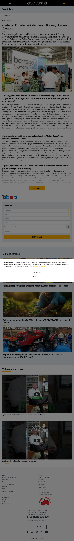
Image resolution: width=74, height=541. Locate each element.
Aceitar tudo (37, 277)
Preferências (37, 272)
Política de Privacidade (38, 266)
